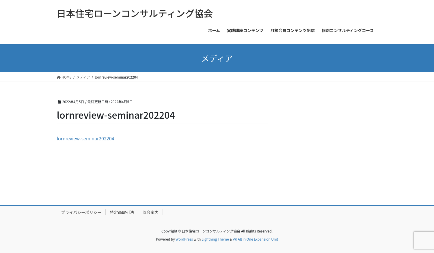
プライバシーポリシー (81, 212)
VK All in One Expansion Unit (255, 239)
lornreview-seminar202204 (85, 138)
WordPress (184, 239)
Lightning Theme (215, 239)
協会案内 (150, 212)
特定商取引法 (122, 212)
